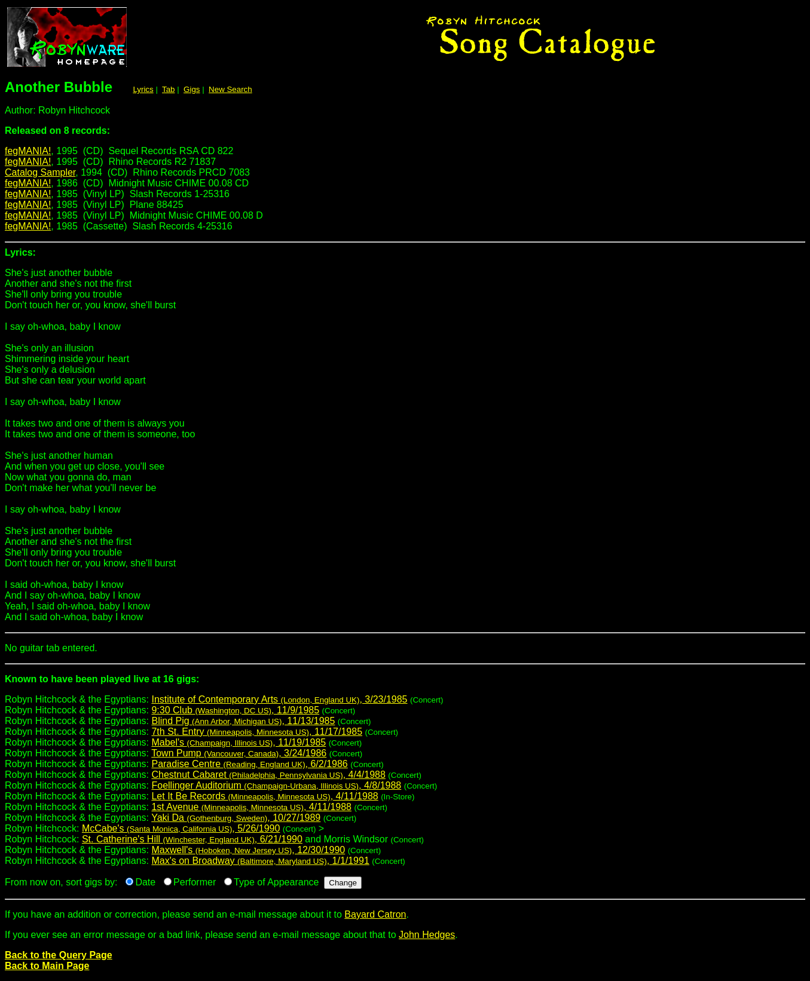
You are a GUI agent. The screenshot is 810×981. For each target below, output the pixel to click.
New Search (230, 89)
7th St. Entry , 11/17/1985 (256, 731)
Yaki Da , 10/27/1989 (235, 818)
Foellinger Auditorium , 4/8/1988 (276, 785)
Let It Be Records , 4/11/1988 (264, 796)
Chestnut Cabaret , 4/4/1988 (268, 775)
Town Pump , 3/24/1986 (238, 753)
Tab (168, 89)
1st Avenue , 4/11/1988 (251, 807)
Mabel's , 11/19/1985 (238, 742)
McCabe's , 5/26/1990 (181, 828)
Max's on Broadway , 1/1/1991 (260, 861)
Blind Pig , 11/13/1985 (243, 721)
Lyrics (143, 89)
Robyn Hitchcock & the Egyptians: (405, 683)
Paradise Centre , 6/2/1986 (249, 764)
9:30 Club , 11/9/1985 (235, 710)
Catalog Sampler (40, 172)
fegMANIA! (28, 151)
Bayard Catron (375, 914)
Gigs (192, 89)
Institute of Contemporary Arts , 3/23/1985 (279, 699)
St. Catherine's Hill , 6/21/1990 (192, 839)
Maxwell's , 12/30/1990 (248, 850)
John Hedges (427, 935)
